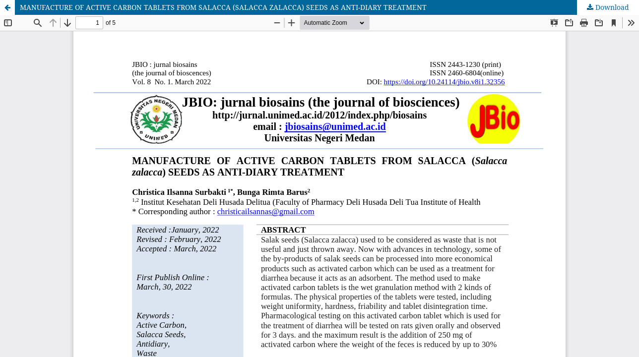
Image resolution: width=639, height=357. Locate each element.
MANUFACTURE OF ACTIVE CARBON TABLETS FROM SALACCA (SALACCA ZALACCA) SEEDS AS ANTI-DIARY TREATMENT (223, 7)
